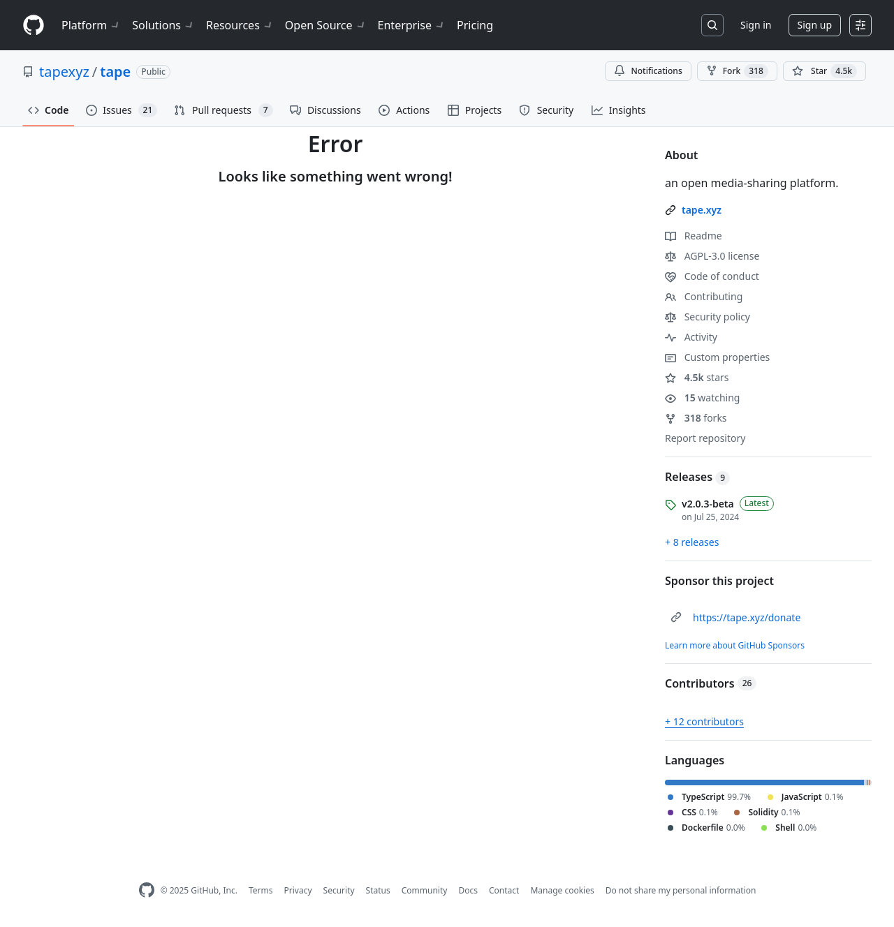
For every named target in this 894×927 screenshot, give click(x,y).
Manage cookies (562, 890)
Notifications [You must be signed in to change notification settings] (648, 71)
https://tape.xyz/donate (746, 617)
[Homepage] (33, 25)
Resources (240, 25)
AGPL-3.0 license (712, 255)
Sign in (755, 24)
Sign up (815, 24)
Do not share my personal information (681, 890)
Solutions (163, 25)
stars (697, 377)
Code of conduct (712, 276)
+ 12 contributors (704, 721)
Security (339, 890)
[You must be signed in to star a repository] (824, 71)
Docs (468, 890)
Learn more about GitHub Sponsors (735, 645)
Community (425, 890)
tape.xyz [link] (701, 209)
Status (378, 890)
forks (696, 417)
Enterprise (412, 25)
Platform (91, 25)
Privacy (298, 890)
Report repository (705, 438)
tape (115, 71)
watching (702, 397)
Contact (504, 890)
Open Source (326, 25)
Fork (737, 71)
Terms (261, 890)
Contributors (710, 683)
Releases (697, 476)
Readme (693, 235)
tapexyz (64, 71)
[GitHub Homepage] (146, 890)
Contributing (703, 296)
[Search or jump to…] (712, 25)
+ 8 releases (692, 542)
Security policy (707, 316)
